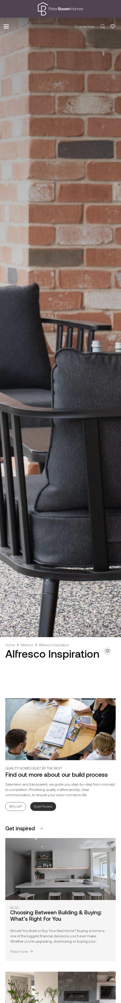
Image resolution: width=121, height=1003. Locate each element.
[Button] (41, 828)
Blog (14, 907)
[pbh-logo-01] (60, 8)
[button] (6, 26)
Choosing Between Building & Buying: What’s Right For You (56, 915)
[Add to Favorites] (107, 651)
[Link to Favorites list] (112, 26)
